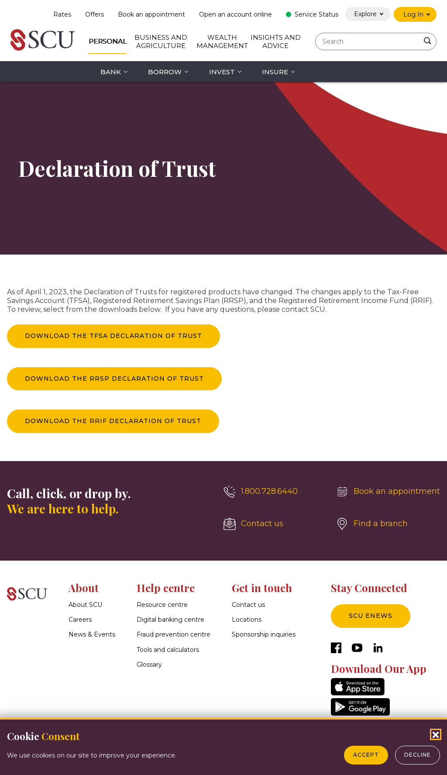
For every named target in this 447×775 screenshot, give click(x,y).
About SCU (85, 605)
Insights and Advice (276, 41)
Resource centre (162, 605)
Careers (80, 620)
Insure (275, 72)
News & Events (92, 635)
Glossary (149, 664)
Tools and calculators (168, 650)
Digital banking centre (170, 620)
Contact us (248, 605)
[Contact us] (273, 524)
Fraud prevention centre (173, 635)
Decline (417, 754)
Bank (110, 72)
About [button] (84, 588)
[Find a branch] (388, 524)
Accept (366, 754)
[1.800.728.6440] (273, 492)
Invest (222, 72)
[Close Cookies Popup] (435, 734)
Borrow (165, 72)
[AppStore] (358, 693)
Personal (108, 41)
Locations (246, 620)
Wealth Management (222, 41)
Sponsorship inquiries (264, 635)
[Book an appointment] (388, 492)
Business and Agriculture (160, 41)
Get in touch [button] (262, 588)
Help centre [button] (166, 588)
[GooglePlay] (360, 713)
